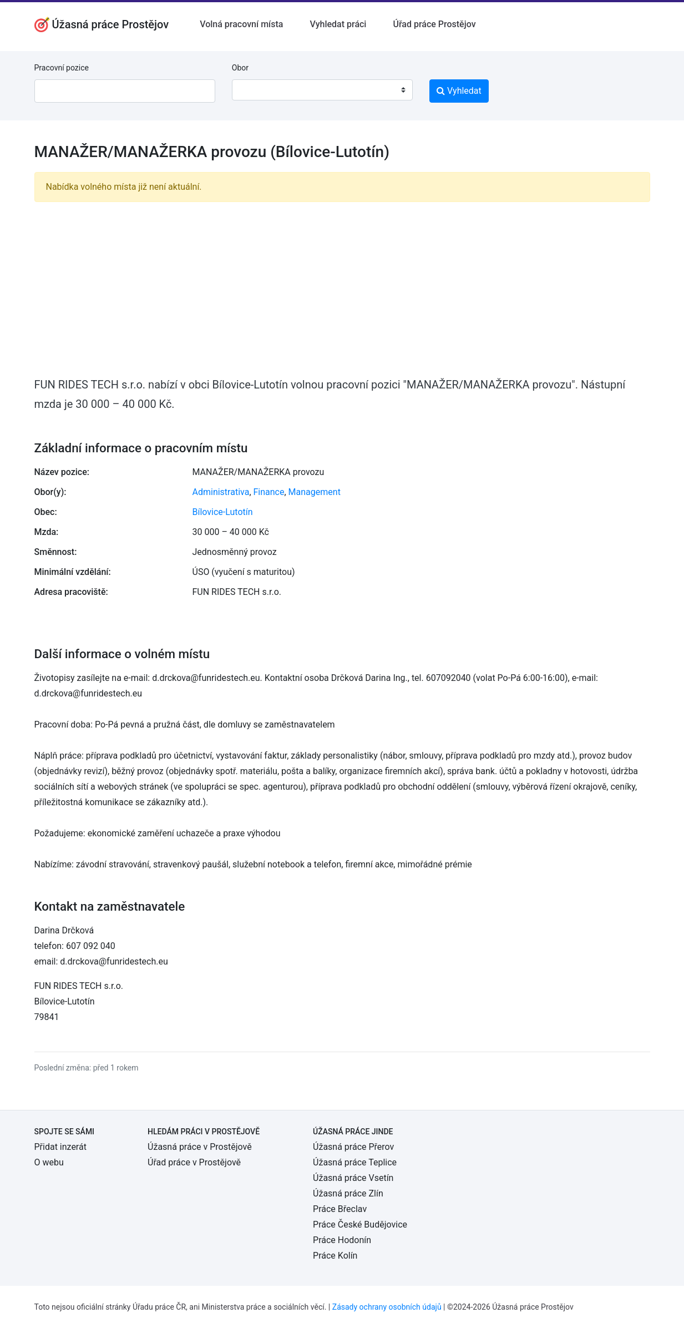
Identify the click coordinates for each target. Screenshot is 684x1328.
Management (314, 492)
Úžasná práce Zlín (348, 1193)
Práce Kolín (335, 1255)
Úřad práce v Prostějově (194, 1162)
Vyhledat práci (338, 24)
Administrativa (221, 492)
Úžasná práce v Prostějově (200, 1147)
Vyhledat (459, 90)
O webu (49, 1162)
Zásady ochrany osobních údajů (387, 1306)
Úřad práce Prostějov (434, 24)
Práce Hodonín (342, 1240)
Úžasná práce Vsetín (353, 1178)
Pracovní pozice (61, 67)
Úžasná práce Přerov (353, 1147)
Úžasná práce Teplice (355, 1162)
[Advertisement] (342, 288)
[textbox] (254, 89)
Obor (240, 67)
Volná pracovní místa (241, 24)
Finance (269, 492)
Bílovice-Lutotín (222, 512)
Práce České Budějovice (360, 1224)
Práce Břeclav (340, 1209)
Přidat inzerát (60, 1147)
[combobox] (322, 89)
